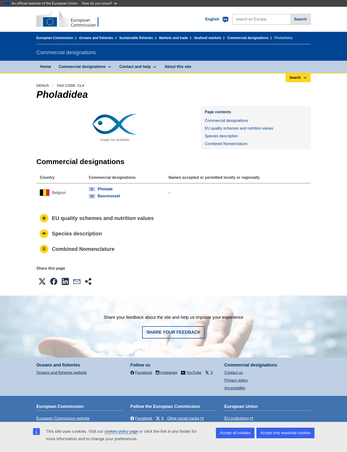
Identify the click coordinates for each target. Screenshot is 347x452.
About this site (177, 67)
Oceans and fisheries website (61, 373)
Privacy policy (236, 380)
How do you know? (99, 3)
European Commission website (63, 418)
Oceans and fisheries (96, 38)
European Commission (54, 38)
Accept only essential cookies (285, 433)
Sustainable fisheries (136, 38)
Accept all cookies (235, 433)
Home (45, 67)
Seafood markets (207, 38)
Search (300, 19)
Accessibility (234, 388)
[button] (42, 281)
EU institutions (236, 418)
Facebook (141, 418)
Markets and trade (173, 38)
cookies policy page (121, 431)
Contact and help (135, 67)
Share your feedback (174, 332)
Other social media (183, 418)
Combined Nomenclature (226, 144)
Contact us (233, 373)
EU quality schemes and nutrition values (239, 128)
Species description (221, 136)
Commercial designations (247, 38)
